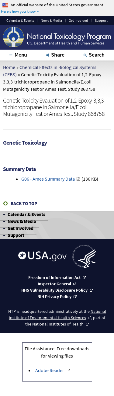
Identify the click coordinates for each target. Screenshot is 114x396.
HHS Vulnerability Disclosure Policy (54, 290)
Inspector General (54, 283)
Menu (21, 54)
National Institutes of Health (58, 324)
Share (57, 54)
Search (97, 54)
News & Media (51, 20)
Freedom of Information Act (54, 277)
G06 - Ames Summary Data (48, 179)
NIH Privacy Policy (54, 296)
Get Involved (78, 20)
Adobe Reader (50, 370)
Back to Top (24, 203)
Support (101, 20)
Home (9, 67)
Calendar (20, 20)
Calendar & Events (26, 214)
